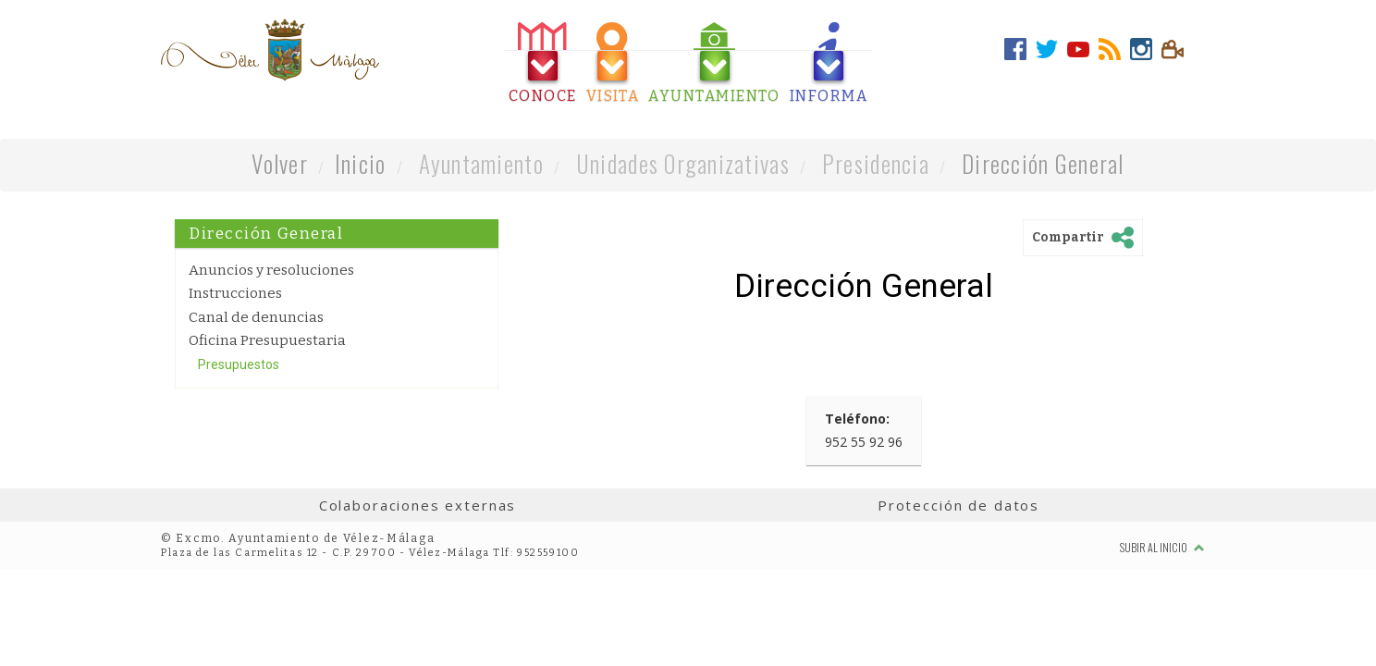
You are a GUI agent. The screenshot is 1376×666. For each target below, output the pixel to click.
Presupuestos (238, 364)
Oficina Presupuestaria (267, 340)
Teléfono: (857, 418)
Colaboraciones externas (418, 505)
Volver (280, 163)
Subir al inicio (1162, 547)
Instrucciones (235, 293)
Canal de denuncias (256, 317)
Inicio (361, 163)
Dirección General (1043, 163)
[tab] (543, 63)
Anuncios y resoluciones (271, 270)
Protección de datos (958, 505)
